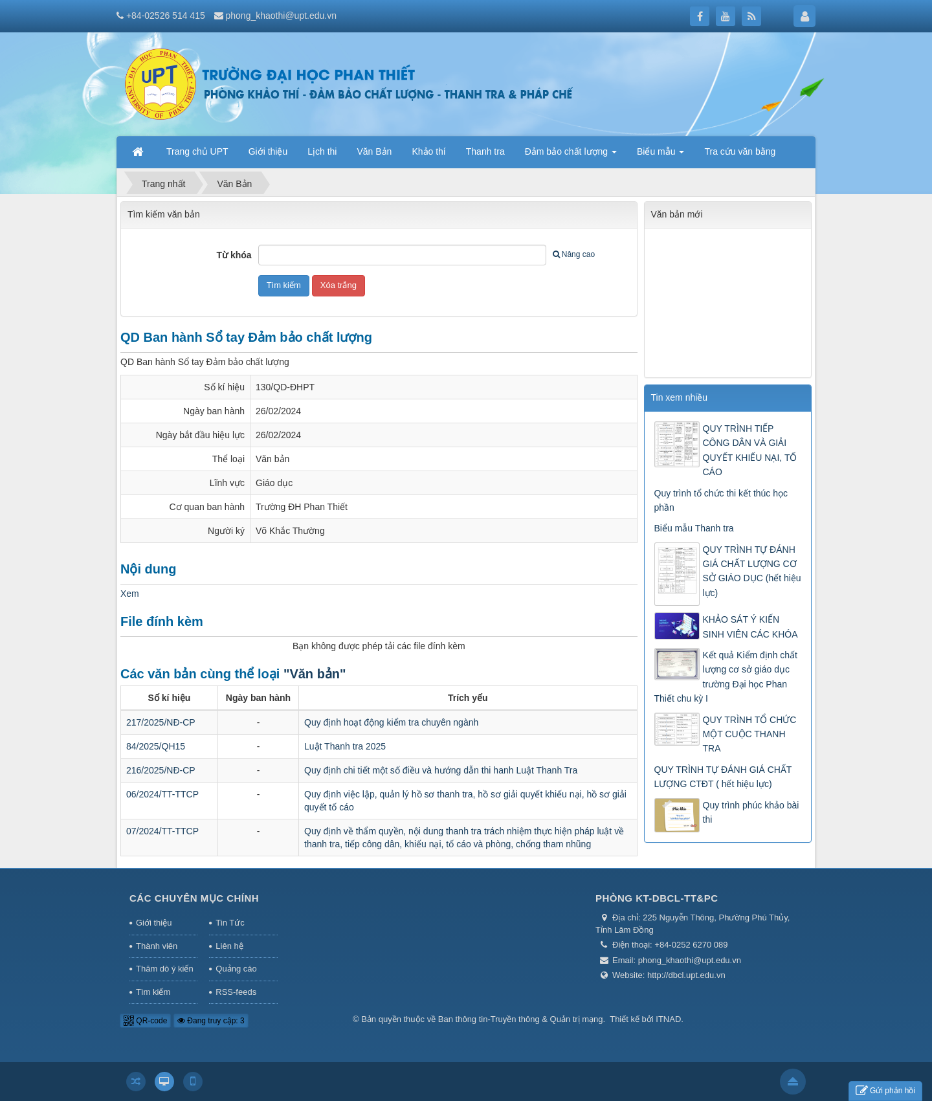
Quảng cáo (236, 968)
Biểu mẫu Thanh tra (694, 528)
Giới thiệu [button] (268, 151)
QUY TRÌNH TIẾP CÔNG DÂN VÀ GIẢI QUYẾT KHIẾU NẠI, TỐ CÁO (750, 450)
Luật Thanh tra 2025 (345, 746)
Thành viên (156, 946)
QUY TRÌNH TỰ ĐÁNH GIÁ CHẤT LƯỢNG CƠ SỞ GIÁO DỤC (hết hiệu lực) (752, 571)
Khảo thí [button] (428, 151)
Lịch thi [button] (322, 151)
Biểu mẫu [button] (660, 155)
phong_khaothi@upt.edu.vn (281, 15)
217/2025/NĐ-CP (160, 722)
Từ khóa (234, 255)
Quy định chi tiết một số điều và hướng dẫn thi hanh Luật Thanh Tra (440, 770)
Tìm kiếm (153, 992)
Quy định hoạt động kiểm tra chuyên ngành (391, 722)
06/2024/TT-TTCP (162, 794)
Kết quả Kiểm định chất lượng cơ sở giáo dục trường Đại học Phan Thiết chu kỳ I (726, 677)
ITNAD (668, 1019)
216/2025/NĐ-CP (160, 770)
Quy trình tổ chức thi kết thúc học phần (721, 500)
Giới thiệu (154, 923)
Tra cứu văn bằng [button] (739, 151)
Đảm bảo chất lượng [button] (571, 155)
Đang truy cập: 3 (211, 1020)
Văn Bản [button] (374, 151)
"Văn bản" (314, 674)
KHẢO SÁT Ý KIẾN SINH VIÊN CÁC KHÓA (750, 626)
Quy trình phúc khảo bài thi (751, 812)
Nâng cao (574, 254)
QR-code (145, 1020)
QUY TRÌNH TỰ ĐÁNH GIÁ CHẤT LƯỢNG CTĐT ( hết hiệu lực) (723, 776)
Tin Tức (230, 923)
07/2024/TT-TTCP (162, 831)
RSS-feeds (236, 992)
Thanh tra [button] (485, 151)
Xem (129, 593)
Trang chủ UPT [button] (197, 151)
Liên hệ (229, 946)
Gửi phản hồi (885, 1091)
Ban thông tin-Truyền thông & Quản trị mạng (520, 1019)
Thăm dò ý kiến (165, 968)
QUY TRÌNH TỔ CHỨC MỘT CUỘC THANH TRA (750, 734)
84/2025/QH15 (155, 746)
